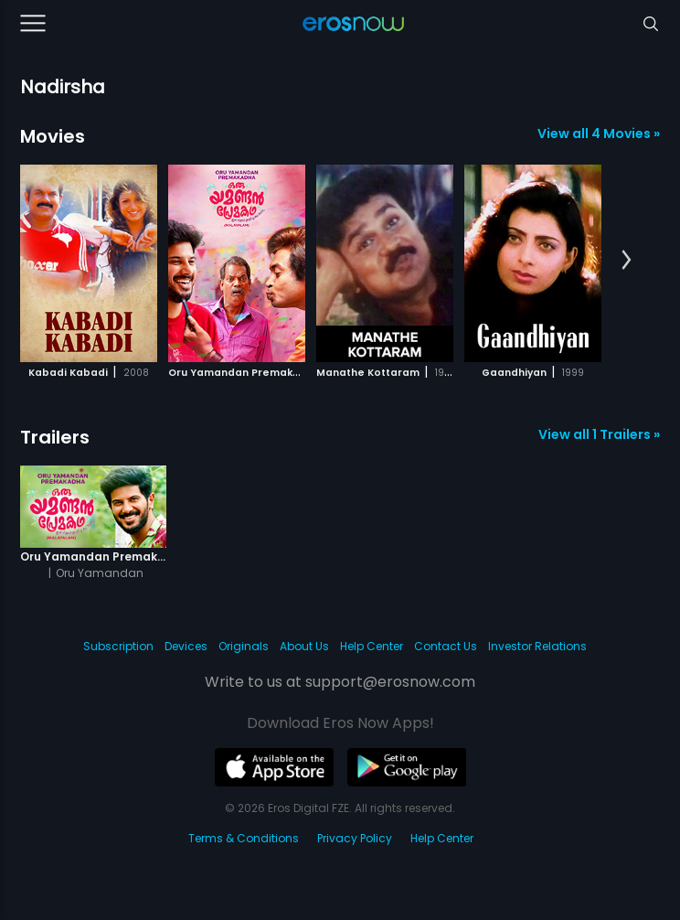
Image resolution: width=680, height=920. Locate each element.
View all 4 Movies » (598, 133)
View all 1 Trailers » (599, 434)
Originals (243, 646)
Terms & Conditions (243, 838)
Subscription (118, 646)
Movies (52, 136)
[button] (626, 260)
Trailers (55, 437)
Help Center (371, 646)
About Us (304, 646)
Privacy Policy (354, 838)
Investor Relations (537, 646)
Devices (186, 646)
